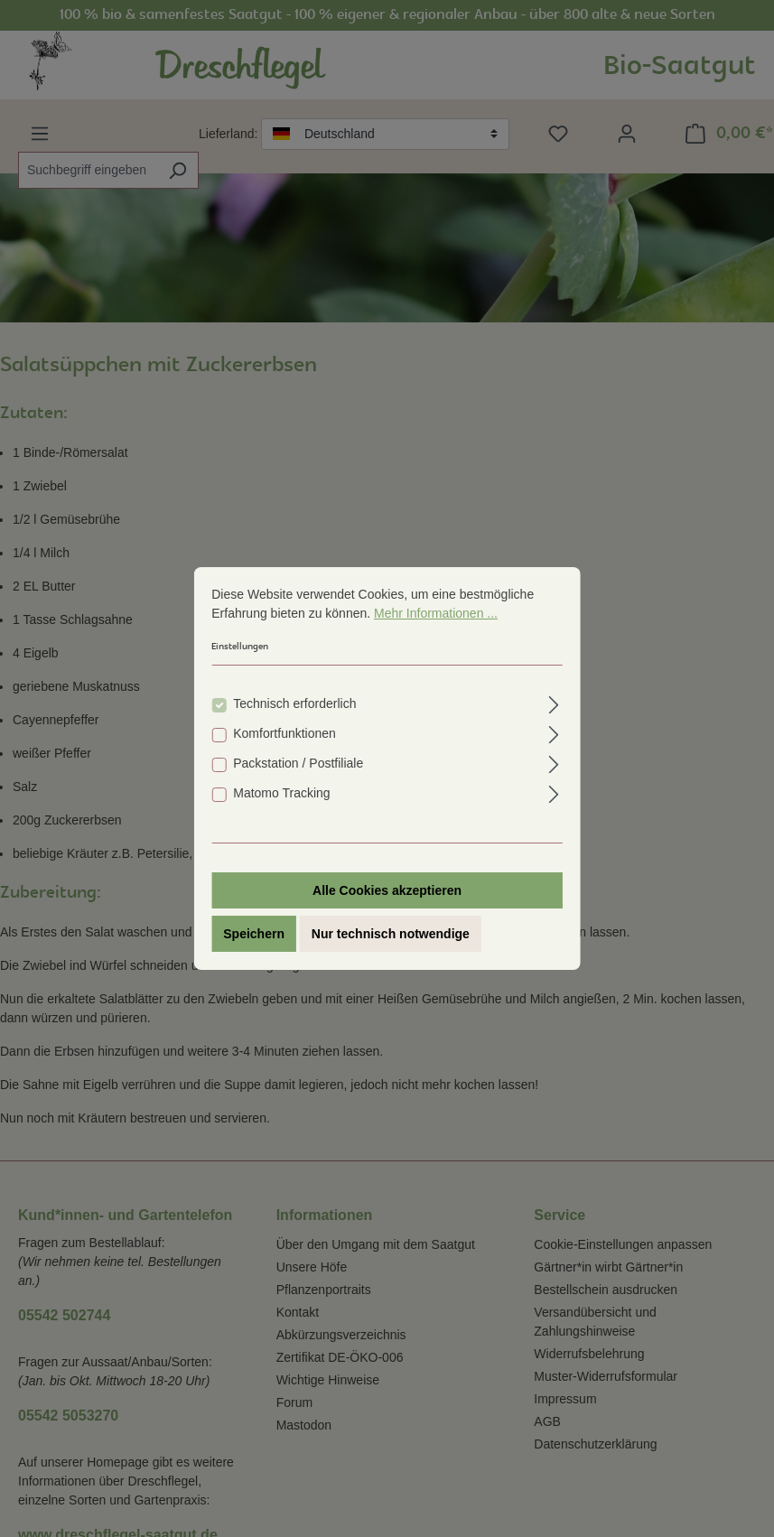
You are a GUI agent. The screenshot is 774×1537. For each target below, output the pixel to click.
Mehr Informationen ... (436, 613)
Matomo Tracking (281, 793)
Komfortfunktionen (284, 733)
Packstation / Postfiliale (298, 763)
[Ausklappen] (554, 702)
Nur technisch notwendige (391, 934)
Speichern (253, 934)
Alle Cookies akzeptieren (387, 890)
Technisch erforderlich (294, 703)
